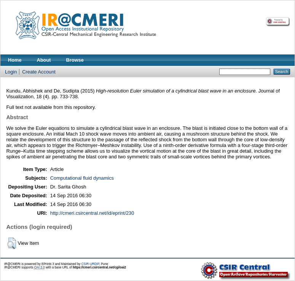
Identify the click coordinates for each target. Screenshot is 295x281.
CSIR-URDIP (90, 264)
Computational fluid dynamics (82, 178)
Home (15, 60)
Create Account (39, 72)
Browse (75, 60)
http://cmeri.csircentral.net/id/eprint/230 (92, 213)
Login (11, 72)
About (44, 60)
